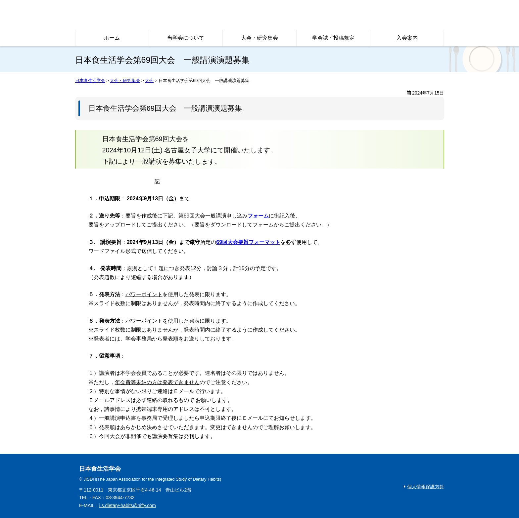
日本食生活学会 (171, 14)
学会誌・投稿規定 (333, 38)
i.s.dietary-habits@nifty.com (127, 505)
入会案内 (407, 38)
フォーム (258, 216)
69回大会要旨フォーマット (248, 242)
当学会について (185, 38)
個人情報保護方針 (425, 486)
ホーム (112, 38)
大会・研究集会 (259, 38)
